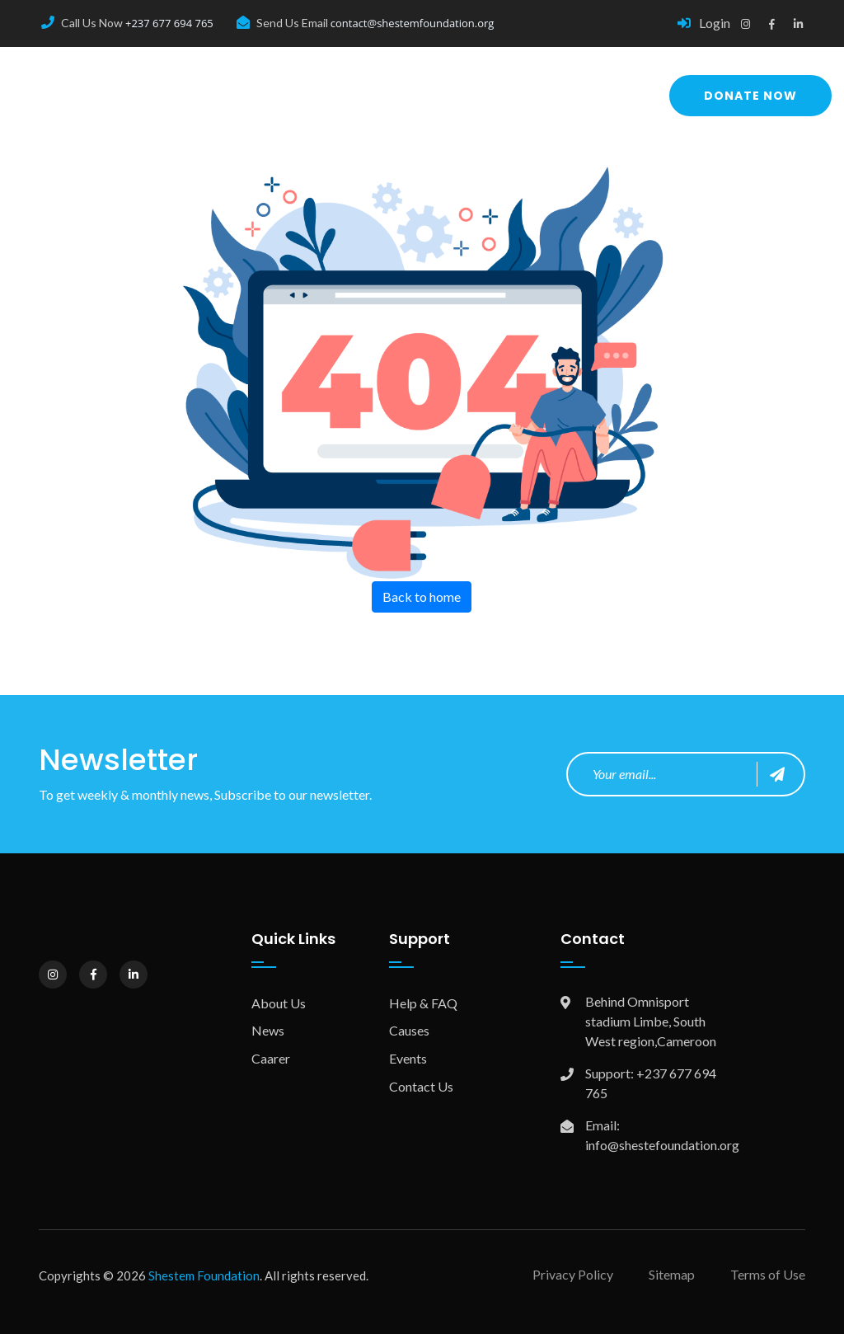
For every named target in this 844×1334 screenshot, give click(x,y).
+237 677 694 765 (169, 23)
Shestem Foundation (204, 1275)
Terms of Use (767, 1274)
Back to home (421, 596)
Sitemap (672, 1274)
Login (704, 23)
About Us (278, 1003)
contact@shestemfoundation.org (413, 23)
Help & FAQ (423, 1003)
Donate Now (750, 95)
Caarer (270, 1058)
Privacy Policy (572, 1274)
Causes (409, 1030)
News (267, 1030)
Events (408, 1058)
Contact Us (421, 1086)
